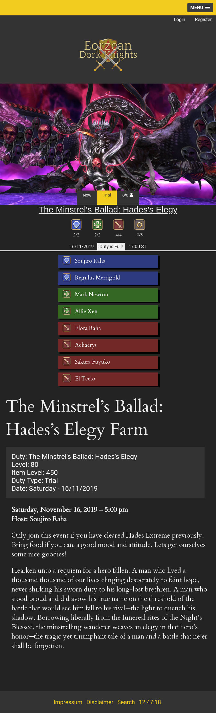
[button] (200, 7)
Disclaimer (99, 702)
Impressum (67, 702)
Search (126, 702)
